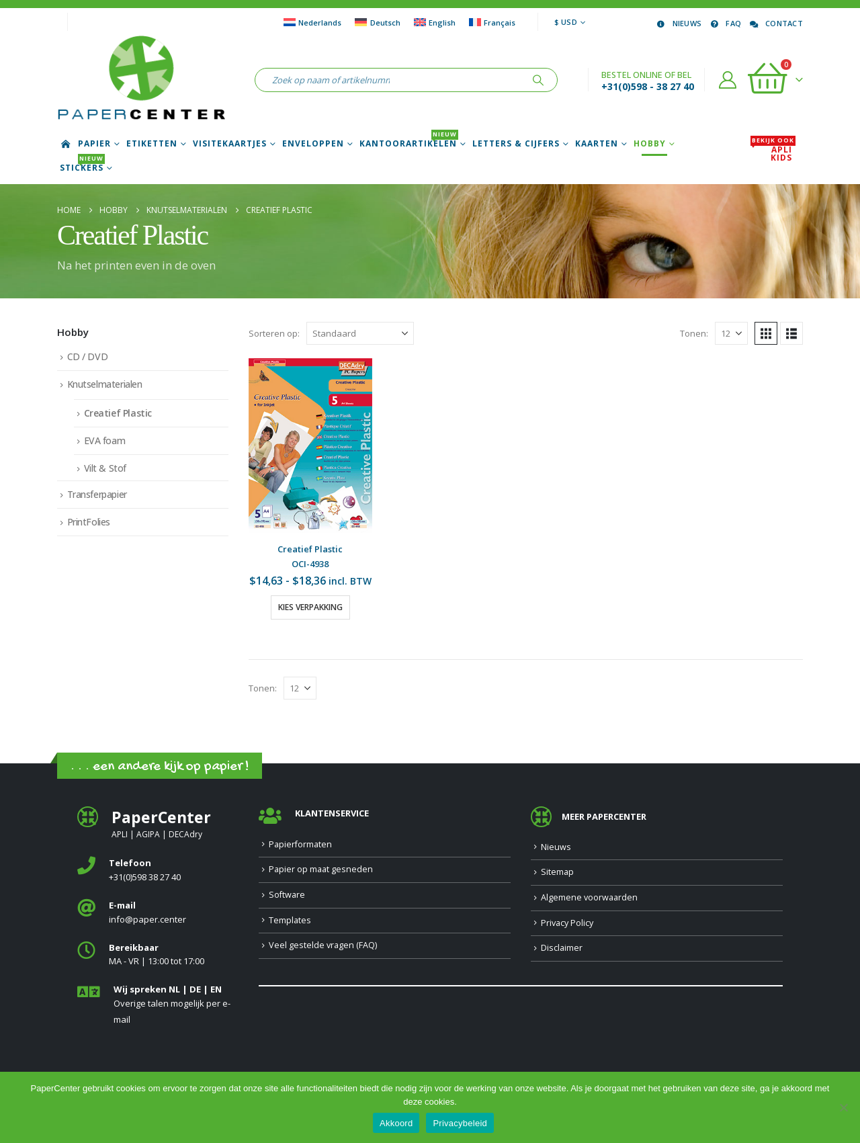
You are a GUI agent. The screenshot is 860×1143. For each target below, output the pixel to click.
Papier (94, 144)
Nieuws (678, 23)
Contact (775, 23)
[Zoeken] (538, 80)
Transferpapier (97, 494)
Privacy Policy (567, 923)
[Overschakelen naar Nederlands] (312, 22)
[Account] (728, 80)
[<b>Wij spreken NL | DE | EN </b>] (158, 1004)
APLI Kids (773, 154)
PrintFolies (88, 521)
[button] (766, 333)
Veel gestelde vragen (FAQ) (323, 945)
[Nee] (843, 1107)
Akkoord (396, 1123)
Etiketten (151, 144)
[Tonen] (731, 333)
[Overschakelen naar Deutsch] (377, 22)
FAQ (724, 23)
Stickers (82, 168)
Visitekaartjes (230, 144)
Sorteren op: (274, 333)
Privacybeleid (460, 1123)
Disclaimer (562, 948)
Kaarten (596, 144)
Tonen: (694, 333)
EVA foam (105, 440)
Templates (290, 920)
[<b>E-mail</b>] (158, 912)
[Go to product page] (310, 445)
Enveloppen (313, 144)
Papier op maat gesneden (321, 869)
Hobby (650, 144)
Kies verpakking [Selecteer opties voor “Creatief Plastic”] (310, 607)
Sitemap (557, 872)
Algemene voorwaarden (589, 897)
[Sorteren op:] (360, 333)
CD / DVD (87, 356)
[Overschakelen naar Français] (492, 22)
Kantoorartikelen (408, 144)
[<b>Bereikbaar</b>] (158, 955)
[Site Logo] (141, 80)
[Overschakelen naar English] (434, 22)
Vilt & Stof (105, 468)
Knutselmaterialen (104, 384)
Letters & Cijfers (516, 144)
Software (287, 894)
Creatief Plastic (118, 413)
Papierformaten (300, 844)
